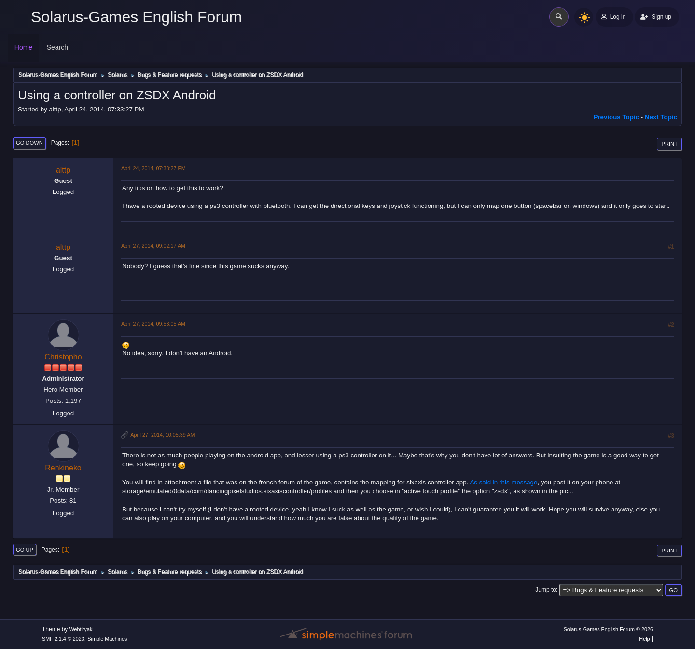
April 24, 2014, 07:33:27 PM (153, 168)
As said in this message (503, 482)
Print (669, 144)
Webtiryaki (82, 629)
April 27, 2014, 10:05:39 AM (162, 435)
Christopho (63, 357)
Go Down (29, 143)
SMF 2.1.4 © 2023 (63, 639)
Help (644, 639)
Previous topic (616, 117)
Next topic (661, 117)
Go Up (24, 549)
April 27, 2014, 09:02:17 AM (153, 246)
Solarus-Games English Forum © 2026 (608, 629)
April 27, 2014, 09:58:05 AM (153, 324)
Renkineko (63, 468)
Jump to (545, 589)
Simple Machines (107, 639)
